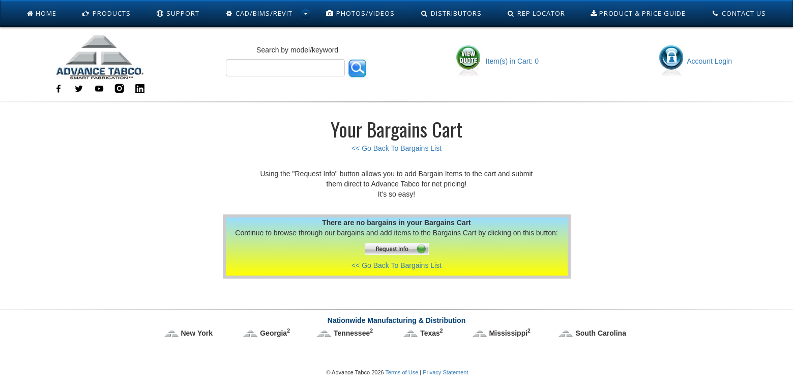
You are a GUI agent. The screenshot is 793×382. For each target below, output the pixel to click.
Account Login (695, 61)
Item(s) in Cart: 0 (497, 61)
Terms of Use (401, 372)
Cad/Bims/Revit (258, 13)
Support (178, 13)
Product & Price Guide (638, 13)
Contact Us (738, 13)
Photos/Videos (360, 13)
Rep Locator (536, 13)
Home (41, 13)
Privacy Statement (445, 372)
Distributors (451, 13)
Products (106, 13)
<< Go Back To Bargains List (396, 148)
